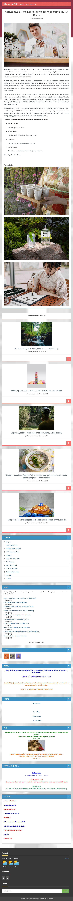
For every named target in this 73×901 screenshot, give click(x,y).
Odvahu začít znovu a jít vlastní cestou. (15, 636)
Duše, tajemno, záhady (13, 558)
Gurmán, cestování (37, 18)
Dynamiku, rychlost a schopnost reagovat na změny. (19, 610)
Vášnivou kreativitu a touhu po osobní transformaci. (19, 606)
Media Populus (49, 898)
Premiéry (9, 575)
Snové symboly (10, 562)
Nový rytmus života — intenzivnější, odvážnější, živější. (20, 598)
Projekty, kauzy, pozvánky (13, 548)
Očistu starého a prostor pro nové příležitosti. (17, 627)
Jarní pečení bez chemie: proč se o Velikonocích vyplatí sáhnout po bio (36, 520)
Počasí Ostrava (36, 716)
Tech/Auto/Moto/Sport (12, 572)
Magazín (8, 542)
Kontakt (42, 898)
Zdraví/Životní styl (11, 565)
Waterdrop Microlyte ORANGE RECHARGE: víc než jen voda (36, 391)
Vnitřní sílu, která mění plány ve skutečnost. (16, 623)
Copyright (22, 898)
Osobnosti (9, 555)
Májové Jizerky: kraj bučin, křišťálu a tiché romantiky (36, 349)
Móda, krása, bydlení (12, 552)
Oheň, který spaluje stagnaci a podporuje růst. (17, 615)
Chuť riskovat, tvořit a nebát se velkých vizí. (16, 619)
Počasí (67, 858)
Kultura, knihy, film (11, 545)
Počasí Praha (36, 703)
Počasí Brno (36, 712)
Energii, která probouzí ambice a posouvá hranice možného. (21, 631)
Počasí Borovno (36, 720)
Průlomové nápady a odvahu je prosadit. (15, 602)
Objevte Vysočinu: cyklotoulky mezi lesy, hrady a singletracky (36, 433)
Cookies (8, 578)
